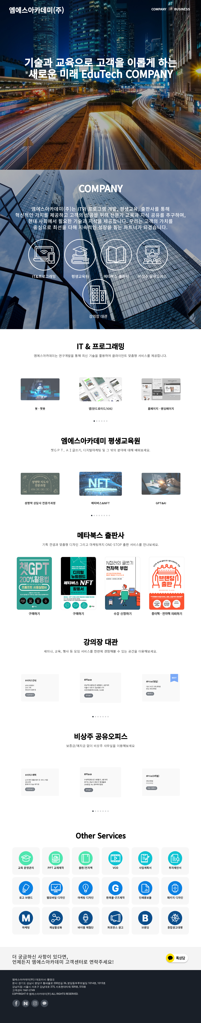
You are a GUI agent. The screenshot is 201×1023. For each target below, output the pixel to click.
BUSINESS (182, 9)
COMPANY (158, 9)
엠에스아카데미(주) (36, 10)
